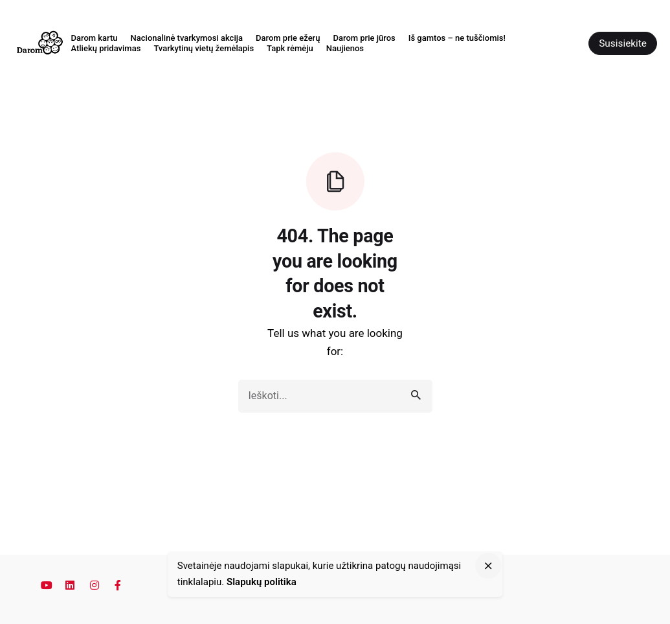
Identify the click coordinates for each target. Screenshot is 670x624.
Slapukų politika (261, 582)
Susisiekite (623, 43)
